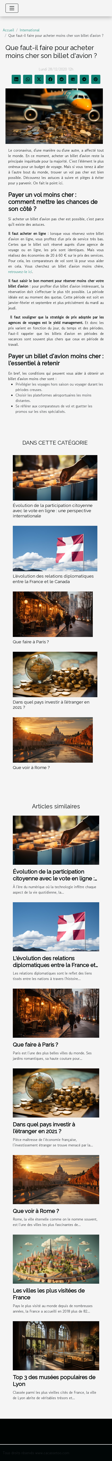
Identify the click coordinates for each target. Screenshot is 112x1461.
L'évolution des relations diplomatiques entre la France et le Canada (53, 579)
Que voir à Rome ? (31, 767)
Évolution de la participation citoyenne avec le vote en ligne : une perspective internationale (53, 510)
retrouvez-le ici (20, 271)
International (30, 30)
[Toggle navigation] (11, 8)
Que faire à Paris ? (31, 641)
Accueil (8, 30)
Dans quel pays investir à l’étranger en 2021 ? (44, 1128)
